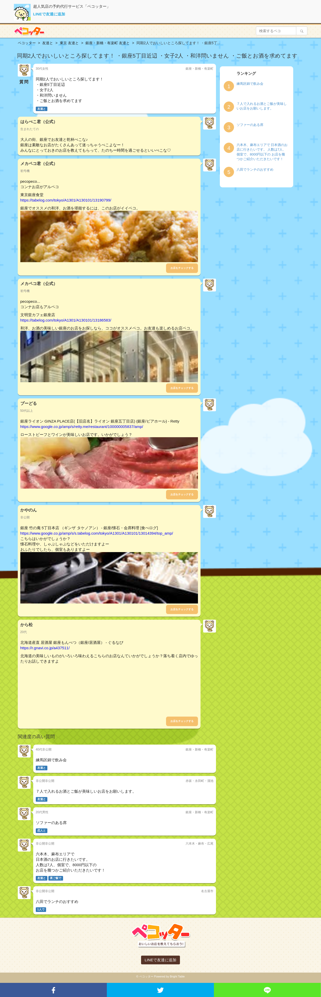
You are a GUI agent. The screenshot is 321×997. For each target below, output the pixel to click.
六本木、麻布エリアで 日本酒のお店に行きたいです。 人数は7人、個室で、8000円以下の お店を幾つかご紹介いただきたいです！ (262, 152)
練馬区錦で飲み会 (250, 84)
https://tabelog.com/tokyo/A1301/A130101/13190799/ (65, 200)
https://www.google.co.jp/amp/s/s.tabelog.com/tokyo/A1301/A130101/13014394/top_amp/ (96, 533)
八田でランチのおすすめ (255, 169)
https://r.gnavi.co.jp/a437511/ (45, 648)
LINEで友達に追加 (49, 14)
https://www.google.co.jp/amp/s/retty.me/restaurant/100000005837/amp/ (81, 426)
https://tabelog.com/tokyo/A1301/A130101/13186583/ (65, 320)
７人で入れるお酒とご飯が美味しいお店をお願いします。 (262, 106)
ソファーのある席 (250, 125)
